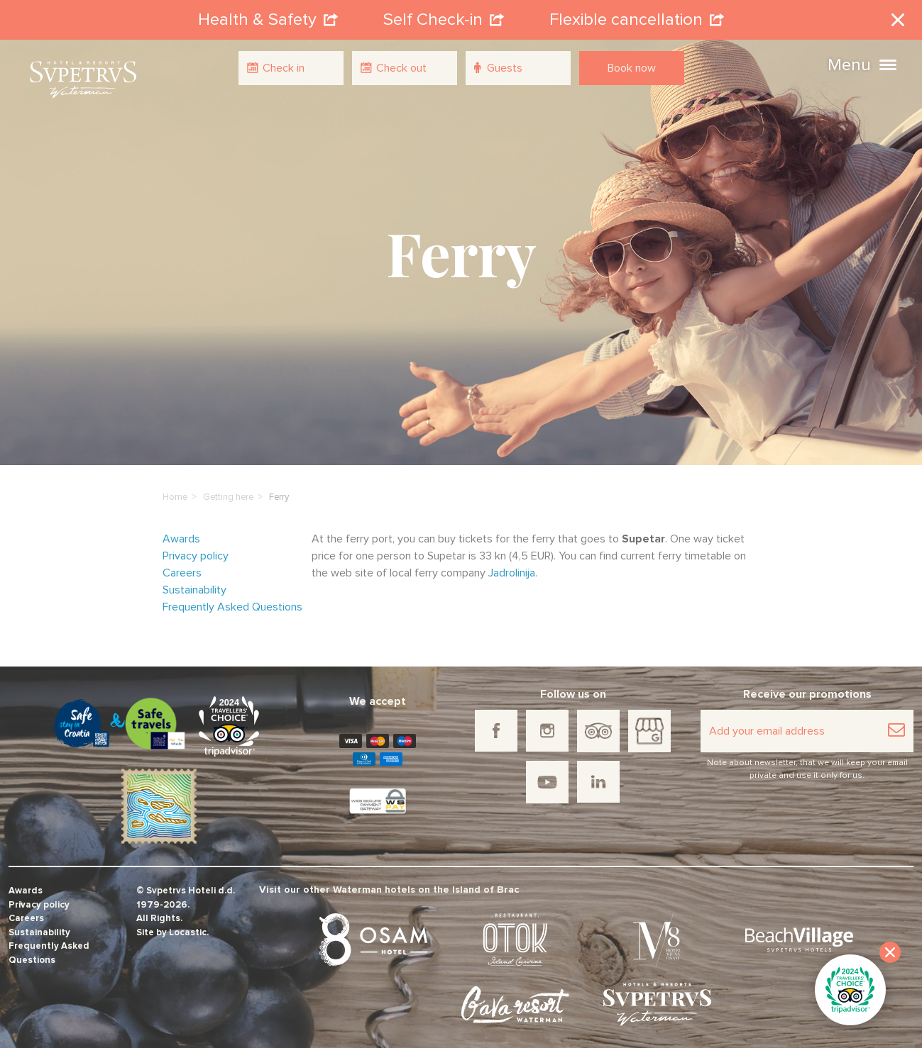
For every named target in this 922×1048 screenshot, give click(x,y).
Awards (181, 533)
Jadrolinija (511, 567)
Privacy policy (196, 550)
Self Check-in (443, 17)
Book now (632, 68)
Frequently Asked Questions (232, 601)
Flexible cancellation (636, 17)
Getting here (228, 491)
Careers (182, 567)
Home (175, 491)
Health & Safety (268, 17)
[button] (888, 63)
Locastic (188, 927)
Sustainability (194, 584)
